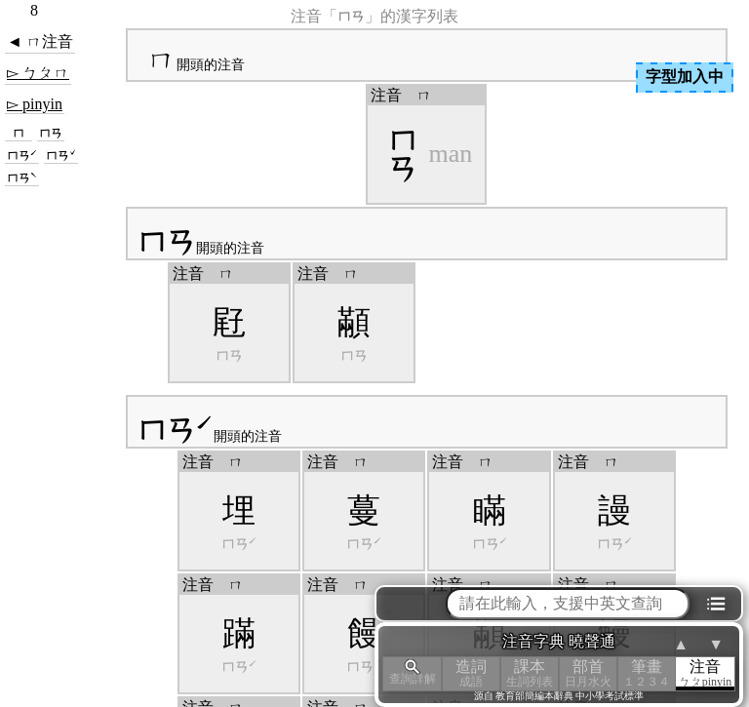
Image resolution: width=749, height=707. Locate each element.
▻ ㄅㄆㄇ (38, 72)
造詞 (471, 673)
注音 (705, 673)
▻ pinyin (34, 104)
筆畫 (646, 673)
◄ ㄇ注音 (40, 41)
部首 (588, 673)
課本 (529, 673)
